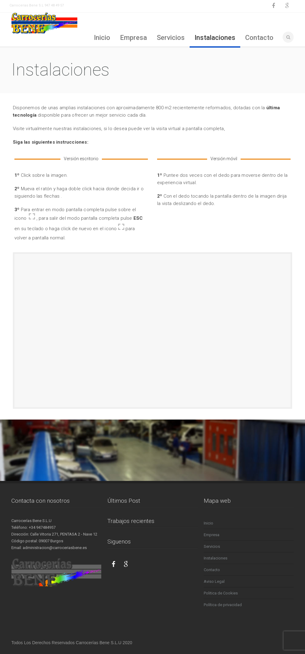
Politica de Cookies (221, 593)
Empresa (133, 37)
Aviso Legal (214, 581)
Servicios (171, 37)
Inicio (102, 37)
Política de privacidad (223, 604)
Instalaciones (215, 37)
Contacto (259, 37)
